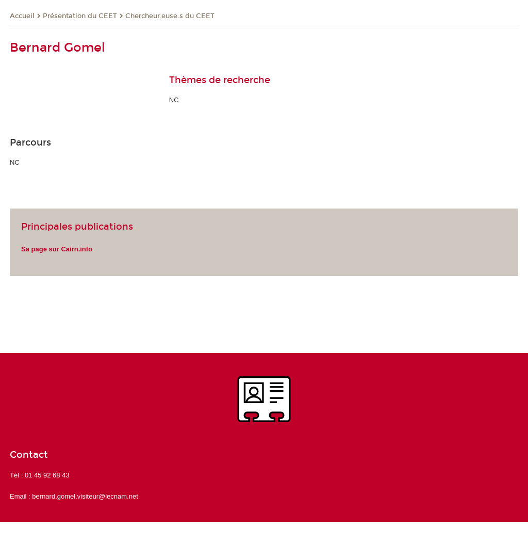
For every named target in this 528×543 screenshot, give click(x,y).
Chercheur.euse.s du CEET (169, 16)
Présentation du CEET (80, 16)
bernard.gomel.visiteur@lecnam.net (85, 496)
